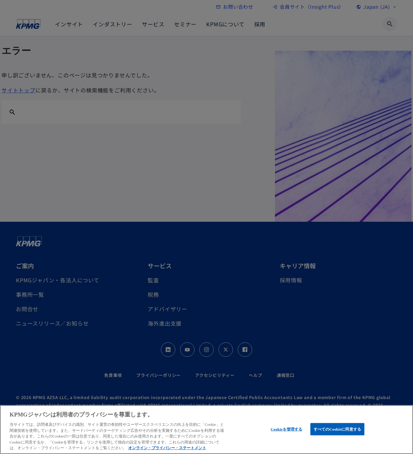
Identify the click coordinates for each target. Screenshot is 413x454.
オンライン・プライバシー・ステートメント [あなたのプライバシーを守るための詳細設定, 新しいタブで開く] (167, 448)
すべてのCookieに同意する (337, 429)
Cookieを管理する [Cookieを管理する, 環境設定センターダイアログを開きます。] (286, 429)
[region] (206, 429)
